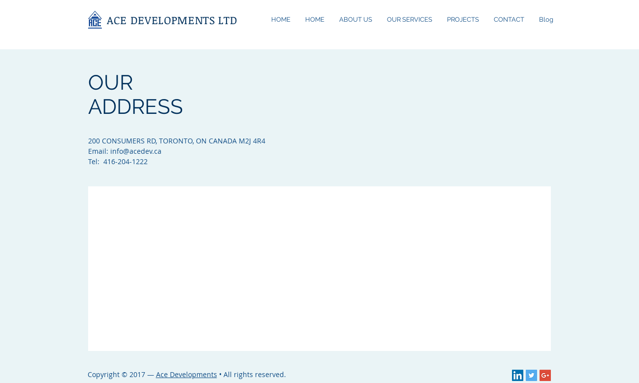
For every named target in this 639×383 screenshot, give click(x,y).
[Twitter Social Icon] (531, 375)
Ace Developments (186, 374)
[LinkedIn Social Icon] (517, 375)
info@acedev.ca (135, 151)
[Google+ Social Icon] (545, 375)
